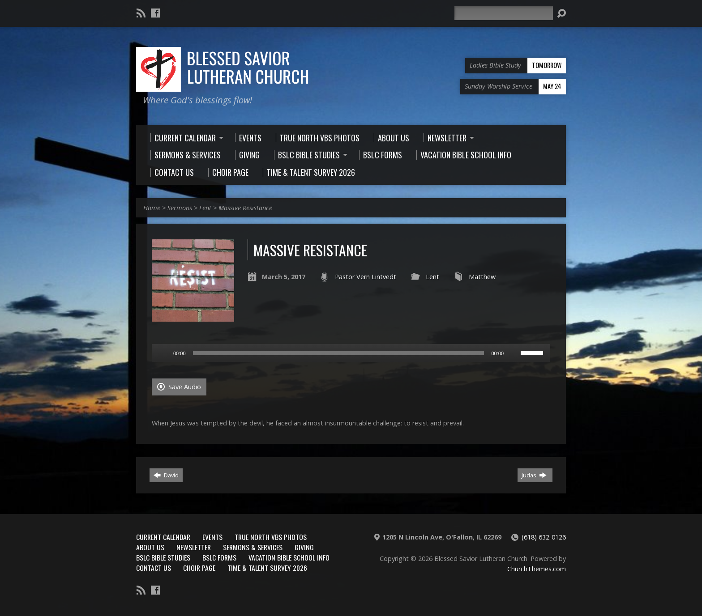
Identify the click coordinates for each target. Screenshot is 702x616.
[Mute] (513, 352)
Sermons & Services (253, 547)
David (166, 475)
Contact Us (153, 567)
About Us (150, 547)
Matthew (482, 276)
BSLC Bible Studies (163, 557)
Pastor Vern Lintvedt (365, 276)
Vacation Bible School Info (289, 557)
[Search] (503, 13)
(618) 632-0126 (544, 537)
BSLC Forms (219, 557)
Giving (304, 547)
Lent (205, 208)
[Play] (163, 352)
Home (151, 208)
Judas (534, 475)
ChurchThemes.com (536, 569)
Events (212, 536)
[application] (351, 353)
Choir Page (199, 567)
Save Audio (179, 386)
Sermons (179, 208)
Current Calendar (163, 536)
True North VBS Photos (271, 536)
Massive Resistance (245, 208)
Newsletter (193, 547)
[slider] (338, 353)
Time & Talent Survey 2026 (267, 567)
